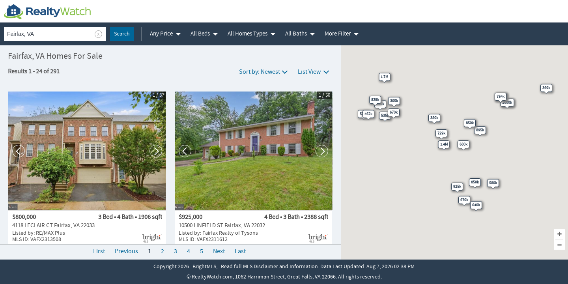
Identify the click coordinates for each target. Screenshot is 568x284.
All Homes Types (247, 33)
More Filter (338, 33)
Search (122, 34)
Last (240, 251)
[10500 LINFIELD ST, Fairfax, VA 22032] (254, 168)
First (99, 251)
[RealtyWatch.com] (47, 11)
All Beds (200, 33)
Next (219, 251)
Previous (126, 251)
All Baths (296, 33)
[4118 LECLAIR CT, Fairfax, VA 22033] (87, 168)
